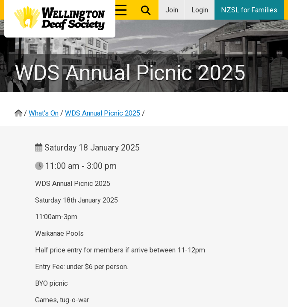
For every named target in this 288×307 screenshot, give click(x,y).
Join (171, 10)
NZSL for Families (249, 10)
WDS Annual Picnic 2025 (102, 113)
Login (199, 10)
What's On (44, 113)
